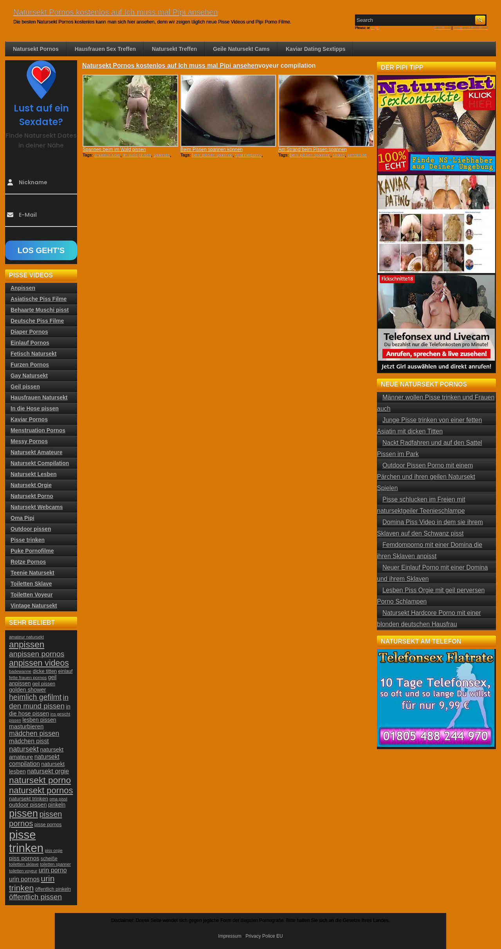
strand (339, 155)
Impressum (229, 936)
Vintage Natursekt (34, 605)
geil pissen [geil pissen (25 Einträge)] (43, 684)
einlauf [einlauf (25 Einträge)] (65, 671)
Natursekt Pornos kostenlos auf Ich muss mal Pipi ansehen (115, 12)
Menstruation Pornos (38, 430)
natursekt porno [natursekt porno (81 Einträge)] (40, 780)
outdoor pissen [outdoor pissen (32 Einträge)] (28, 805)
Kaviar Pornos (29, 419)
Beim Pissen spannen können (211, 149)
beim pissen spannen (212, 155)
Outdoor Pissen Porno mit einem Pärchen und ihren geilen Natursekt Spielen (426, 476)
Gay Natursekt (29, 375)
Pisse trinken (28, 540)
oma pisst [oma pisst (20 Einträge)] (58, 798)
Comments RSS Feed (470, 28)
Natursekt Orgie (31, 485)
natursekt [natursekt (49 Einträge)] (24, 749)
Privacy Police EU (264, 936)
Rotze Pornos (28, 562)
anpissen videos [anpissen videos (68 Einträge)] (39, 663)
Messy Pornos (29, 441)
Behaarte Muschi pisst (40, 310)
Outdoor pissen (31, 529)
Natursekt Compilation (40, 463)
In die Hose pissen (35, 408)
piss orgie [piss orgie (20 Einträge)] (54, 850)
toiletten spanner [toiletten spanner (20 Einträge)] (55, 864)
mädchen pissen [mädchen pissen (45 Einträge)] (34, 733)
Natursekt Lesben (33, 474)
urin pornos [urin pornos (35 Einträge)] (24, 879)
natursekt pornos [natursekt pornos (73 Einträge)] (41, 790)
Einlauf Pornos (30, 343)
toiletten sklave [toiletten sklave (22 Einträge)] (24, 864)
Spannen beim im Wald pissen (114, 149)
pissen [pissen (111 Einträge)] (23, 813)
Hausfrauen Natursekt (39, 397)
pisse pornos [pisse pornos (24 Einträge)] (48, 824)
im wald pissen (137, 155)
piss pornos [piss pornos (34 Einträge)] (24, 858)
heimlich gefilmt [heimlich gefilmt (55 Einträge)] (35, 697)
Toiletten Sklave (31, 584)
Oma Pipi (22, 518)
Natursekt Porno (32, 496)
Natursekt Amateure (37, 452)
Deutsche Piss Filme (37, 321)
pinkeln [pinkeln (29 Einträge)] (56, 805)
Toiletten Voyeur (32, 594)
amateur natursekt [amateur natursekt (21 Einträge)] (26, 636)
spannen (161, 155)
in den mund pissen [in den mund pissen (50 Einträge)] (38, 701)
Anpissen (23, 288)
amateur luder (107, 155)
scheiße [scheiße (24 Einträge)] (49, 858)
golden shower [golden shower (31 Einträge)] (27, 690)
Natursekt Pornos (36, 49)
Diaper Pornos (29, 332)
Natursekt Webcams (37, 507)
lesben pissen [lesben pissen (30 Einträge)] (39, 720)
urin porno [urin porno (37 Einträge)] (53, 870)
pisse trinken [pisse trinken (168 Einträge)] (26, 841)
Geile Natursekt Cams (241, 49)
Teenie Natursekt (32, 573)
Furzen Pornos (30, 364)
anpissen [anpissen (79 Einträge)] (26, 644)
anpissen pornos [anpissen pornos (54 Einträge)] (36, 654)
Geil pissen (25, 386)
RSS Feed (442, 28)
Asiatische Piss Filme (39, 299)
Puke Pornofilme (32, 551)
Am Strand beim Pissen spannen (312, 149)
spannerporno (248, 155)
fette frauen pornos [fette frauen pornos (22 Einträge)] (28, 677)
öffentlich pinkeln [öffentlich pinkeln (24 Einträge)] (53, 889)
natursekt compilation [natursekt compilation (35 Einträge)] (34, 760)
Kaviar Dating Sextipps (316, 49)
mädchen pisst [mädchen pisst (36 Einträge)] (29, 741)
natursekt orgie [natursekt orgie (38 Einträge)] (48, 771)
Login (375, 28)
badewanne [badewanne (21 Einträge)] (20, 671)
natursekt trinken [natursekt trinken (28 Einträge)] (28, 799)
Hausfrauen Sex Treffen (105, 49)
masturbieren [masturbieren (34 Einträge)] (26, 726)
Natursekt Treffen (174, 49)
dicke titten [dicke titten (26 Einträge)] (45, 671)
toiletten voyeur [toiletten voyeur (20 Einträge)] (23, 870)
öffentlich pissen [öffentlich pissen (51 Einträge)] (35, 897)
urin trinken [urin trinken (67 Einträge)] (31, 883)
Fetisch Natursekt (33, 353)
